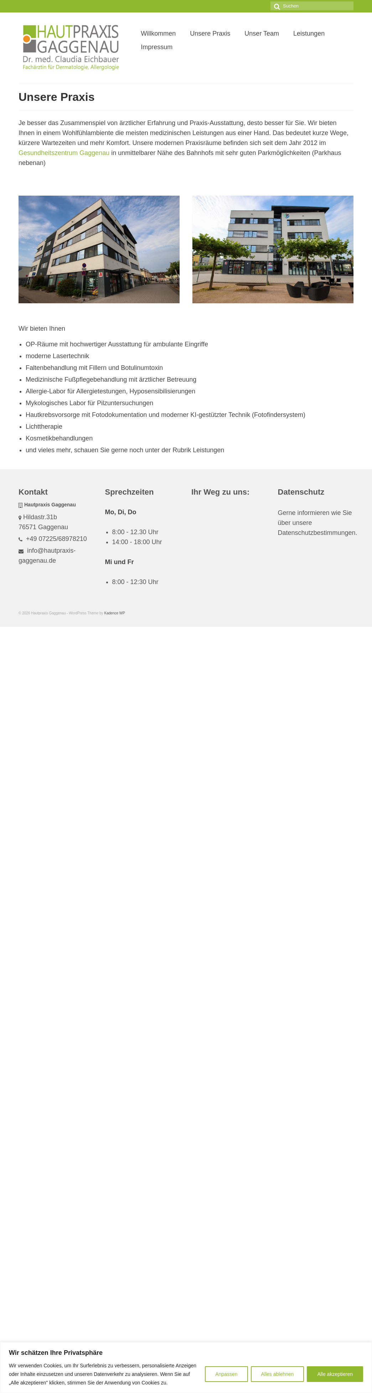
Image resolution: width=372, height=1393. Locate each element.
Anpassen (226, 1374)
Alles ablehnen (277, 1374)
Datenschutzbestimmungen (317, 532)
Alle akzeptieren (335, 1374)
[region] (186, 1367)
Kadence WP (114, 613)
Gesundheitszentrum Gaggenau (64, 152)
